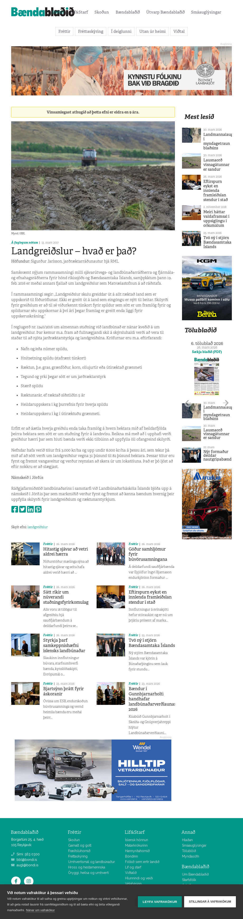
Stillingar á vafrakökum (210, 901)
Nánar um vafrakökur (40, 910)
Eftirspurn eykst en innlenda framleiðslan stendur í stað (150, 597)
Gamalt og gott (79, 845)
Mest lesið (199, 117)
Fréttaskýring (90, 31)
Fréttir (58, 12)
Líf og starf (133, 867)
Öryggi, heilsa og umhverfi (88, 873)
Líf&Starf (79, 12)
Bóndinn (131, 856)
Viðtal (179, 31)
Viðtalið (131, 873)
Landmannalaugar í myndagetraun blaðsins (220, 141)
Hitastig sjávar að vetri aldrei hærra (65, 551)
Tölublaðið (200, 330)
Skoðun (101, 12)
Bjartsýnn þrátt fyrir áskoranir (63, 691)
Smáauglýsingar (206, 12)
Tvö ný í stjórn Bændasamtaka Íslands (152, 642)
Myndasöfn (190, 856)
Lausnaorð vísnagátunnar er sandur (216, 165)
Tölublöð (189, 851)
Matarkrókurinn (136, 845)
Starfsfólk (189, 880)
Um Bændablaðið (195, 874)
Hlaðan (187, 840)
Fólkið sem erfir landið (142, 862)
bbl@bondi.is (24, 860)
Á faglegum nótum (24, 242)
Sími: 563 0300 (25, 854)
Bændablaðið (128, 12)
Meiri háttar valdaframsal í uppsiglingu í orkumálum (216, 218)
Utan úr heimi (152, 31)
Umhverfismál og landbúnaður (91, 862)
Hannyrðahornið (137, 851)
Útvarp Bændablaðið (165, 12)
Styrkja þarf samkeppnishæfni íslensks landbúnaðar (64, 645)
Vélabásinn (133, 884)
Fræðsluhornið (79, 851)
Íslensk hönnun (136, 840)
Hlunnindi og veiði (139, 878)
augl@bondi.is (24, 865)
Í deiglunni (121, 31)
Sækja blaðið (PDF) (207, 352)
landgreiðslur (38, 527)
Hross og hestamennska (86, 867)
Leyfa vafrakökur (160, 902)
